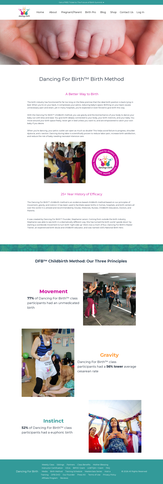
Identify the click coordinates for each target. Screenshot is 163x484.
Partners (71, 465)
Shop (113, 12)
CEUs (67, 469)
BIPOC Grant (79, 469)
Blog (103, 12)
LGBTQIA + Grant (95, 469)
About (53, 12)
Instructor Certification (52, 469)
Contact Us (126, 12)
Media (45, 472)
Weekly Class (48, 465)
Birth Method (56, 472)
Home (40, 12)
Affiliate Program (50, 479)
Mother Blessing (100, 465)
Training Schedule (73, 472)
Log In (140, 12)
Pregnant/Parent (71, 12)
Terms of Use (94, 475)
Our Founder (69, 475)
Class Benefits (83, 465)
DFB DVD (55, 475)
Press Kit (81, 475)
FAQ (108, 469)
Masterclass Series (93, 472)
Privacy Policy (109, 475)
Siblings (60, 465)
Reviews (64, 479)
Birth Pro (90, 12)
